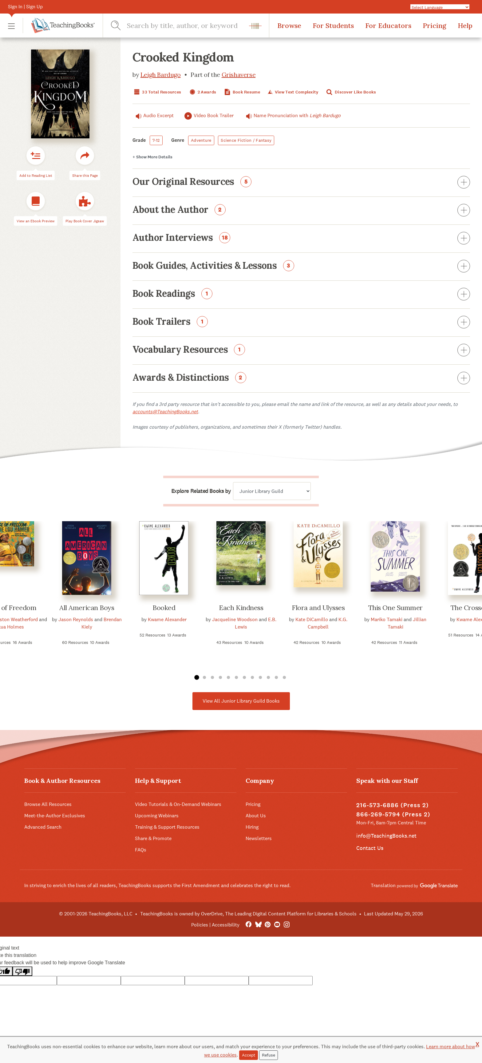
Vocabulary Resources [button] (301, 350)
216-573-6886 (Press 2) (392, 805)
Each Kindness (241, 607)
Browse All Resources (48, 804)
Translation (414, 885)
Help (465, 25)
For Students (333, 25)
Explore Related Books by (201, 491)
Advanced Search (42, 827)
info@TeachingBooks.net (386, 835)
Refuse (268, 1055)
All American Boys (86, 607)
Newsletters (259, 838)
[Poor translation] (22, 971)
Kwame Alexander (167, 619)
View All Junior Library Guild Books (241, 701)
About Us (256, 815)
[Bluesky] (258, 925)
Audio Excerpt (153, 115)
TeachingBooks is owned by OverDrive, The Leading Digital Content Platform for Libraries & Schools (248, 913)
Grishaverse (239, 74)
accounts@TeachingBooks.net (165, 411)
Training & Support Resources (167, 827)
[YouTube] (277, 925)
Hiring (252, 827)
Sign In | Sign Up (25, 6)
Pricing (434, 25)
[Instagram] (286, 925)
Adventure (201, 140)
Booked (163, 607)
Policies (199, 925)
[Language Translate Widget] (439, 7)
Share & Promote (153, 838)
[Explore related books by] (272, 491)
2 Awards (202, 92)
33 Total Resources (156, 92)
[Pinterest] (267, 925)
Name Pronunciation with (292, 115)
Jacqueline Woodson (235, 619)
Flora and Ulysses (318, 607)
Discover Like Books (350, 92)
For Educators (388, 25)
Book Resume (241, 92)
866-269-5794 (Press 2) (393, 814)
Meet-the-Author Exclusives (54, 815)
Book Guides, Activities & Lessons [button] (301, 266)
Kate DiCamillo (311, 619)
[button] (11, 25)
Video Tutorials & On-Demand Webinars (178, 804)
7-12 (156, 140)
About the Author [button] (301, 210)
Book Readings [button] (301, 294)
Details (152, 157)
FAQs (140, 850)
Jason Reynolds (75, 619)
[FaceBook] (248, 925)
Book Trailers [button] (301, 322)
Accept (248, 1055)
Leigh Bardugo (160, 74)
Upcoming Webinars (157, 815)
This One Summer (395, 607)
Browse (289, 25)
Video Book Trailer (208, 115)
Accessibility (225, 925)
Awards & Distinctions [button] (301, 378)
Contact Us (369, 847)
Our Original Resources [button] (301, 182)
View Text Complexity (292, 92)
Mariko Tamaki (386, 619)
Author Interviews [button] (301, 238)
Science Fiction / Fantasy (246, 140)
